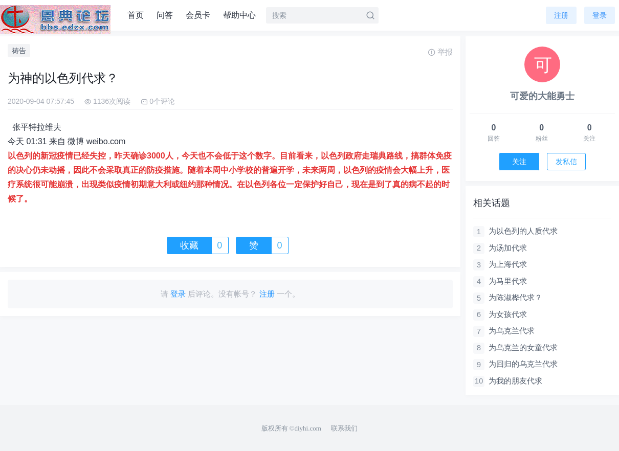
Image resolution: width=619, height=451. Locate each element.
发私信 (566, 161)
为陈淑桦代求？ (515, 297)
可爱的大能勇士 (542, 96)
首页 (135, 15)
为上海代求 (508, 264)
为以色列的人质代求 (523, 231)
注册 (561, 15)
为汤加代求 (508, 247)
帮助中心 (239, 15)
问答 (165, 15)
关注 (519, 161)
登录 (599, 15)
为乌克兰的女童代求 (523, 347)
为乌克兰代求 (512, 330)
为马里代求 (508, 281)
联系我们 (344, 428)
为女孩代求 (508, 314)
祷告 (19, 51)
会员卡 (198, 15)
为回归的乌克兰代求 (523, 363)
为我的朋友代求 (515, 380)
